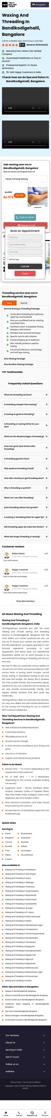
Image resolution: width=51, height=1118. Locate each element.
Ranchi (8, 833)
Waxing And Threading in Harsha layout (21, 899)
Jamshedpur (26, 850)
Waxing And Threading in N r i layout (19, 912)
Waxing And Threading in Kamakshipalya (21, 938)
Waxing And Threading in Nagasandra (20, 963)
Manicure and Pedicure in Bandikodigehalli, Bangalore (26, 995)
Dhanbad (24, 842)
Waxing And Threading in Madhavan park (21, 968)
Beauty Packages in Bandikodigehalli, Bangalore (24, 1015)
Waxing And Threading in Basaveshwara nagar (24, 972)
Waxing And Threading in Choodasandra (21, 929)
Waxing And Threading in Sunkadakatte (21, 904)
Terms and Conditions (32, 1082)
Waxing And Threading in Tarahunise (19, 887)
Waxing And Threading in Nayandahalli (20, 895)
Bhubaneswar (26, 833)
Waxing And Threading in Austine (18, 980)
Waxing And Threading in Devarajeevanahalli (23, 951)
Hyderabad (25, 838)
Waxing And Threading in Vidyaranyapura (21, 891)
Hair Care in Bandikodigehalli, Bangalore (21, 1011)
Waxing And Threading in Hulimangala (20, 874)
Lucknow (8, 859)
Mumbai (8, 846)
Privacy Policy (15, 1082)
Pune (7, 850)
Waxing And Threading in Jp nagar (19, 908)
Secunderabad (27, 855)
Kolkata (24, 846)
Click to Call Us (26, 217)
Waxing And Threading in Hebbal (18, 921)
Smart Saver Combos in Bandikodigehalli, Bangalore (26, 1020)
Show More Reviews (25, 601)
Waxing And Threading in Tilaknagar (19, 882)
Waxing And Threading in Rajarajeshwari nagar (24, 925)
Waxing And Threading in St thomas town (21, 976)
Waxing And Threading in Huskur (18, 878)
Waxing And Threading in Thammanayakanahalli (24, 934)
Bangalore (9, 838)
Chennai (8, 842)
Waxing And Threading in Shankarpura (20, 870)
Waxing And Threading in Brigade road (20, 955)
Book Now (37, 207)
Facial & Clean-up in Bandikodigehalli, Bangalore (24, 1000)
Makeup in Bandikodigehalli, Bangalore (20, 991)
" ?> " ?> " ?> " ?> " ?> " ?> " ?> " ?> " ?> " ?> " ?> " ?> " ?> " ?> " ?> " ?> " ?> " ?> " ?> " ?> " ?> (25, 179)
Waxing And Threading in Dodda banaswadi (22, 916)
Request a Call (28, 225)
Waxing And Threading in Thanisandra (20, 942)
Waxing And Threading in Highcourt (19, 959)
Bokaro (8, 855)
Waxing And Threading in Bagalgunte (20, 946)
